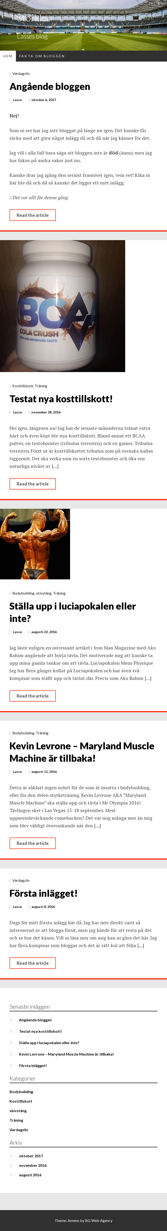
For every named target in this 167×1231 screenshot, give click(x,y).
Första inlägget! (44, 893)
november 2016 (33, 1165)
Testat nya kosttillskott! (61, 398)
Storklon (34, 18)
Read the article (33, 215)
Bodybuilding (23, 593)
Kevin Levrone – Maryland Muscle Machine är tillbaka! (66, 1054)
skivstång (44, 593)
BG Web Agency (98, 1220)
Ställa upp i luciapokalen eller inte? (49, 1042)
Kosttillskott (22, 385)
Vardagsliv (21, 73)
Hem (8, 56)
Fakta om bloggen (42, 56)
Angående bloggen (50, 86)
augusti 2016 (30, 1175)
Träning (41, 385)
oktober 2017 (31, 1155)
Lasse (17, 100)
